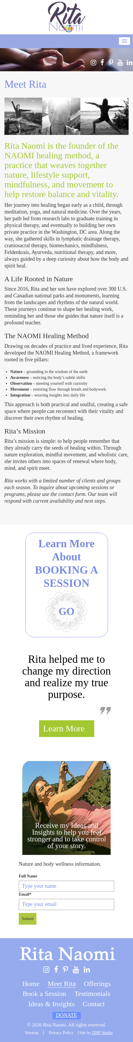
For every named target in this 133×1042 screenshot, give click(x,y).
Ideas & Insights (51, 1004)
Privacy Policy (61, 1032)
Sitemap (32, 1032)
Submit (27, 918)
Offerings (97, 983)
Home (31, 983)
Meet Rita (62, 983)
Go (66, 611)
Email (25, 894)
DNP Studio (101, 1032)
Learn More (64, 728)
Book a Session (44, 993)
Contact (94, 1004)
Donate (66, 1015)
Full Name (28, 876)
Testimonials (92, 993)
